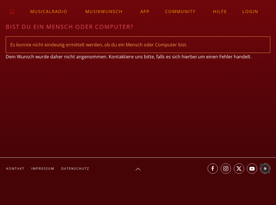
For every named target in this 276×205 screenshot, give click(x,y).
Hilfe (220, 11)
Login (250, 11)
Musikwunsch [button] (104, 11)
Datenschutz (75, 168)
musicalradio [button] (49, 11)
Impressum (42, 168)
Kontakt (15, 168)
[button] (138, 169)
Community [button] (180, 11)
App (145, 11)
